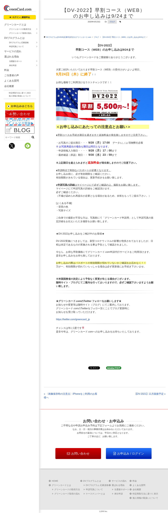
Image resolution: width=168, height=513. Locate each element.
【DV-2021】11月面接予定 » (150, 394)
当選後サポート (15, 61)
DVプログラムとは (14, 38)
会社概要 (9, 86)
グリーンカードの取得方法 (20, 29)
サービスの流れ (12, 51)
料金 (6, 70)
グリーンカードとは (15, 24)
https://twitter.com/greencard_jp (73, 319)
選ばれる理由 (11, 56)
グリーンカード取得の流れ (67, 493)
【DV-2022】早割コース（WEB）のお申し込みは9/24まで (123, 37)
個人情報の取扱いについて (20, 96)
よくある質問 (11, 80)
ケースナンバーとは (95, 493)
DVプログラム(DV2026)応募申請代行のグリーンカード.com (68, 37)
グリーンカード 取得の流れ (20, 33)
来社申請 (12, 65)
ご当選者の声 (11, 75)
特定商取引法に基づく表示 (20, 93)
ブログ (112, 22)
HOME (55, 481)
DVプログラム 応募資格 (19, 43)
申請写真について (16, 46)
